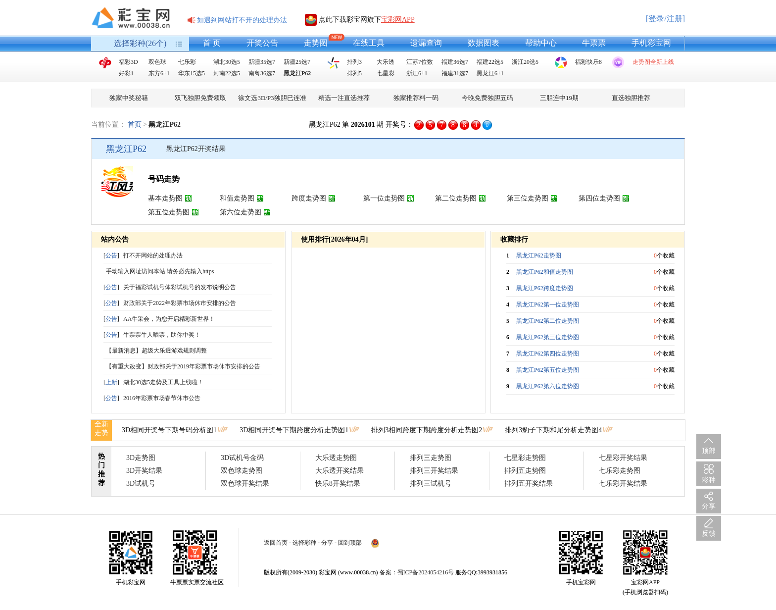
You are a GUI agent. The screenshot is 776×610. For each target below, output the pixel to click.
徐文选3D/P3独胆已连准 (272, 98)
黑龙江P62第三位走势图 (547, 337)
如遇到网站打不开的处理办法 (242, 20)
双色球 (157, 61)
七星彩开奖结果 (623, 457)
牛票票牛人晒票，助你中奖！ (161, 334)
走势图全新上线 (653, 61)
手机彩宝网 (651, 43)
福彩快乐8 (588, 61)
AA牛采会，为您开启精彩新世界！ (169, 318)
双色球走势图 (241, 470)
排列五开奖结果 (528, 483)
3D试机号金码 (242, 457)
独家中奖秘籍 (128, 98)
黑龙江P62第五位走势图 (547, 369)
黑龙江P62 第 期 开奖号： (361, 124)
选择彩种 (304, 542)
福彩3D (128, 61)
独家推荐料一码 (415, 98)
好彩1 (126, 73)
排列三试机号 (430, 483)
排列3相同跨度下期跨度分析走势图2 (426, 430)
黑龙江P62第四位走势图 (547, 353)
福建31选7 (454, 73)
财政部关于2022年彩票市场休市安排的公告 (179, 303)
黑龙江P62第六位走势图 (547, 386)
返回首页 (276, 542)
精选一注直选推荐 (344, 98)
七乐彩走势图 (619, 470)
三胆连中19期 (559, 98)
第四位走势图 (599, 198)
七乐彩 (187, 61)
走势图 (316, 43)
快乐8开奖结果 (337, 483)
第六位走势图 (240, 212)
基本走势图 (165, 198)
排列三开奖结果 (434, 470)
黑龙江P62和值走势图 (544, 271)
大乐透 (385, 61)
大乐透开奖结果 (339, 470)
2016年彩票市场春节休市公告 (161, 398)
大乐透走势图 (336, 457)
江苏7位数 (419, 61)
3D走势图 (140, 457)
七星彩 (385, 73)
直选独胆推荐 (631, 98)
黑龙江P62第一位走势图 (547, 304)
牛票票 (594, 43)
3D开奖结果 (144, 470)
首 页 (212, 43)
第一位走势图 (384, 198)
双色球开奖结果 (245, 483)
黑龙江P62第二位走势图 (547, 320)
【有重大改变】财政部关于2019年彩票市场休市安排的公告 (183, 366)
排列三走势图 (430, 457)
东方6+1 (159, 73)
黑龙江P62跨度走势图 (544, 288)
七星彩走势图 (525, 457)
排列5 (354, 73)
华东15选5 (191, 73)
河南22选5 (226, 73)
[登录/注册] (665, 18)
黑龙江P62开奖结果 (196, 148)
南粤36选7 (261, 73)
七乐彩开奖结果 (623, 483)
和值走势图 (237, 198)
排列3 (354, 61)
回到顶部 (350, 542)
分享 (327, 542)
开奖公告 (262, 43)
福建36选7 (454, 61)
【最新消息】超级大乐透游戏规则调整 (156, 350)
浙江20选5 (525, 61)
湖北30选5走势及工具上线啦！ (163, 382)
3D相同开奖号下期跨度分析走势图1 (294, 430)
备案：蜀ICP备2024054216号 (417, 572)
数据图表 (483, 43)
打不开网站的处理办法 (153, 255)
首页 (135, 124)
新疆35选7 (261, 61)
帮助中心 (541, 43)
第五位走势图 (169, 212)
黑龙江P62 (297, 73)
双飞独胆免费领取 (200, 98)
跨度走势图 (308, 198)
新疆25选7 (297, 61)
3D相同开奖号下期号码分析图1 (169, 430)
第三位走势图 (527, 198)
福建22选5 (490, 61)
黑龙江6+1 (490, 73)
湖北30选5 (226, 61)
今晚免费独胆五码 (487, 98)
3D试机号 (140, 483)
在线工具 (369, 43)
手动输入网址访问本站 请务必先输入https (160, 271)
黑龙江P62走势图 (538, 255)
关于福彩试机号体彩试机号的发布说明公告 (179, 287)
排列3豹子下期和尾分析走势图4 (553, 430)
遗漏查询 (426, 43)
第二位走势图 (456, 198)
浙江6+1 (417, 73)
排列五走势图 (525, 470)
